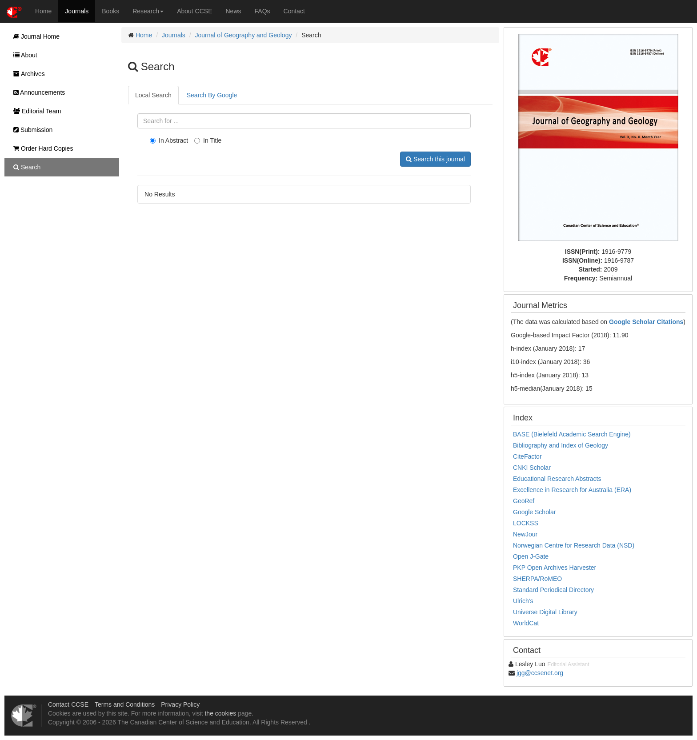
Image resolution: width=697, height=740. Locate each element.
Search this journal (435, 159)
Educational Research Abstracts (557, 478)
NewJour (525, 534)
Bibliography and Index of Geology (560, 445)
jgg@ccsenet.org (540, 672)
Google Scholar (534, 512)
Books (110, 11)
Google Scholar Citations (646, 321)
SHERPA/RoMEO (537, 578)
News (233, 11)
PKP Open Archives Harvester (554, 567)
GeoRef (523, 500)
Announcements (37, 92)
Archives (27, 73)
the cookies (220, 713)
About (23, 55)
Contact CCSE (68, 704)
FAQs (262, 11)
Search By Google (212, 95)
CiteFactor (527, 456)
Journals (76, 11)
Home (43, 11)
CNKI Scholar (532, 467)
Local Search (153, 95)
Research (148, 11)
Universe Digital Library (545, 612)
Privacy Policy (180, 704)
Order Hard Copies (41, 148)
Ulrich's (523, 600)
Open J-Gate (531, 556)
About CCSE (194, 11)
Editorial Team (35, 111)
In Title (207, 140)
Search (24, 167)
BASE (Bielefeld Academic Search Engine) (572, 434)
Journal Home (34, 36)
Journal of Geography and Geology (243, 35)
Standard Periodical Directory (553, 589)
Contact (294, 11)
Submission (30, 129)
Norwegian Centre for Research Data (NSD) (573, 545)
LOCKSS (525, 523)
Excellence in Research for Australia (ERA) (572, 489)
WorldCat (526, 623)
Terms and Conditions (125, 704)
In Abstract (169, 140)
